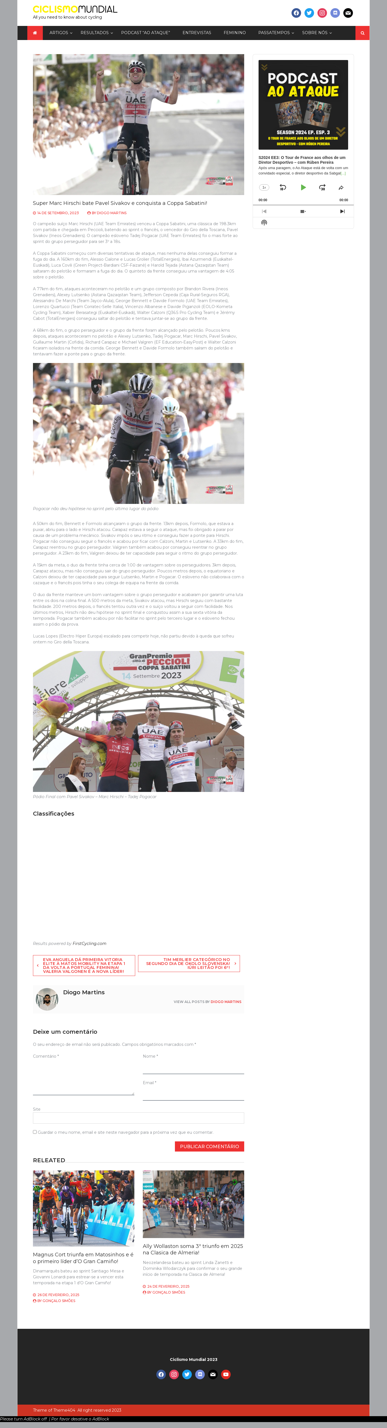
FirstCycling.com (89, 943)
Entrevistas (197, 32)
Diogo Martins (111, 213)
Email (149, 1082)
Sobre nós (315, 32)
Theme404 (64, 1410)
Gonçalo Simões (59, 1301)
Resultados (95, 32)
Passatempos (274, 32)
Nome (150, 1056)
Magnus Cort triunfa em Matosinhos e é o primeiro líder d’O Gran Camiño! (83, 1258)
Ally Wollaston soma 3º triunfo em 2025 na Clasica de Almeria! (193, 1249)
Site (37, 1109)
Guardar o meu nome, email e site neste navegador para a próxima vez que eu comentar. (125, 1132)
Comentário (46, 1056)
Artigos (59, 32)
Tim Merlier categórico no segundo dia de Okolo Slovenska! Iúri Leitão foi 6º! (188, 963)
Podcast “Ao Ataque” (145, 32)
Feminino (235, 32)
